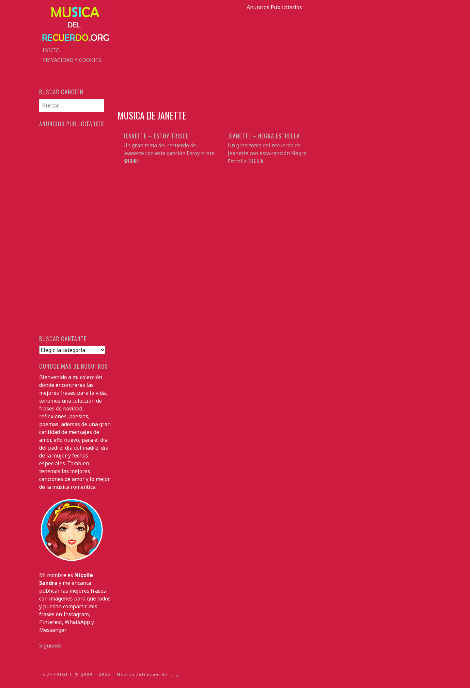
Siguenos (50, 645)
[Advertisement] (274, 57)
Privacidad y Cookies (71, 60)
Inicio (51, 50)
